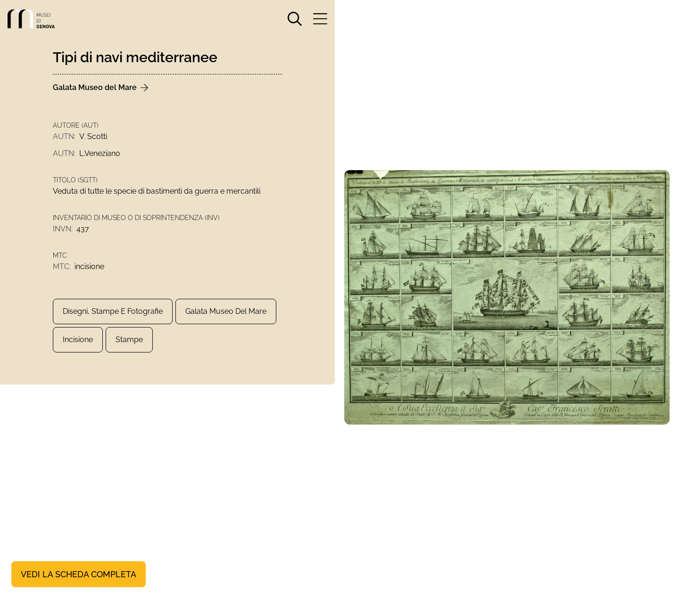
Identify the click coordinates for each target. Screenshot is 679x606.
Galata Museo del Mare (225, 311)
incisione (78, 339)
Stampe (129, 339)
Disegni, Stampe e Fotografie (113, 311)
